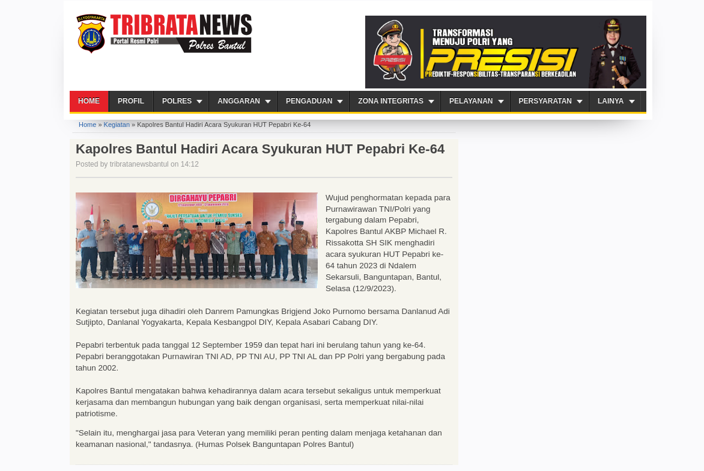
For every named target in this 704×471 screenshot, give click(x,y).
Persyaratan (545, 101)
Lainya (611, 101)
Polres (177, 101)
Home (89, 101)
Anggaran (238, 101)
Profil (131, 101)
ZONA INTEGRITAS (390, 101)
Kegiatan (117, 124)
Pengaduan (309, 101)
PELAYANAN (471, 101)
